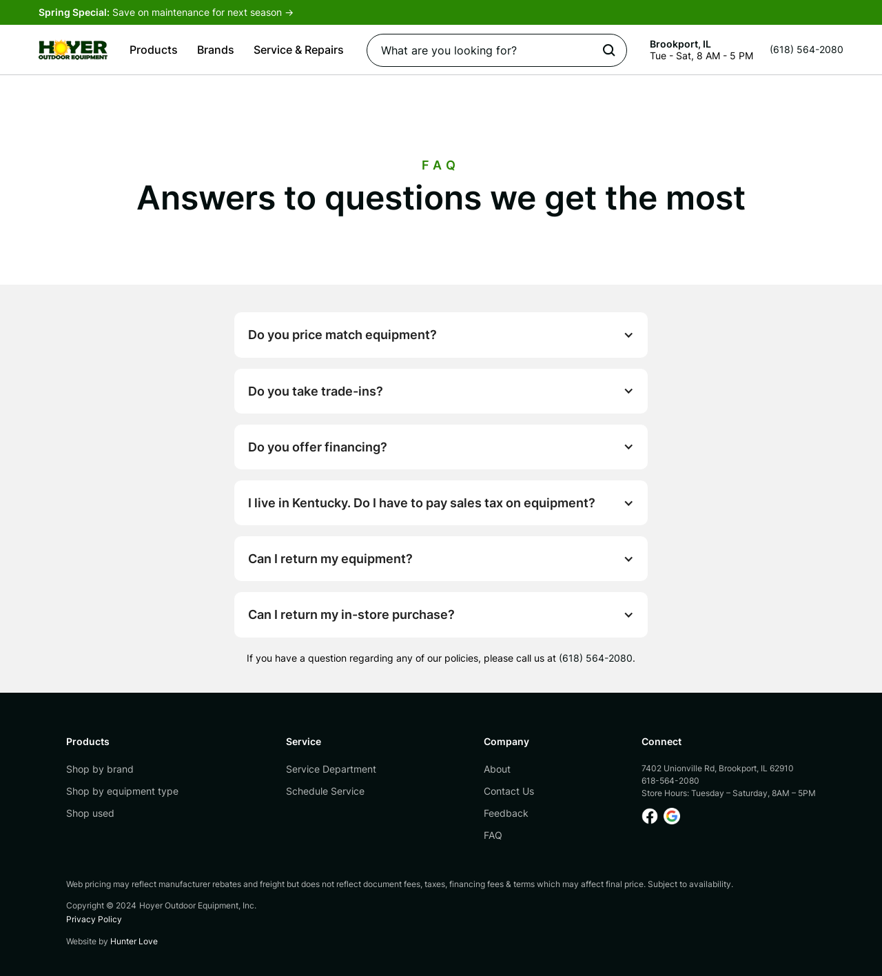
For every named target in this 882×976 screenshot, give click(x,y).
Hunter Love (134, 941)
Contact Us (509, 791)
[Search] (497, 50)
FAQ (493, 835)
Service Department (331, 769)
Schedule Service (325, 791)
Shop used (90, 813)
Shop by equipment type (122, 791)
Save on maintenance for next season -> (166, 12)
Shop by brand (100, 769)
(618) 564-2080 (596, 658)
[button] (154, 49)
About (497, 769)
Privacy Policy (94, 919)
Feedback (506, 813)
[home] (73, 49)
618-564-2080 (670, 780)
